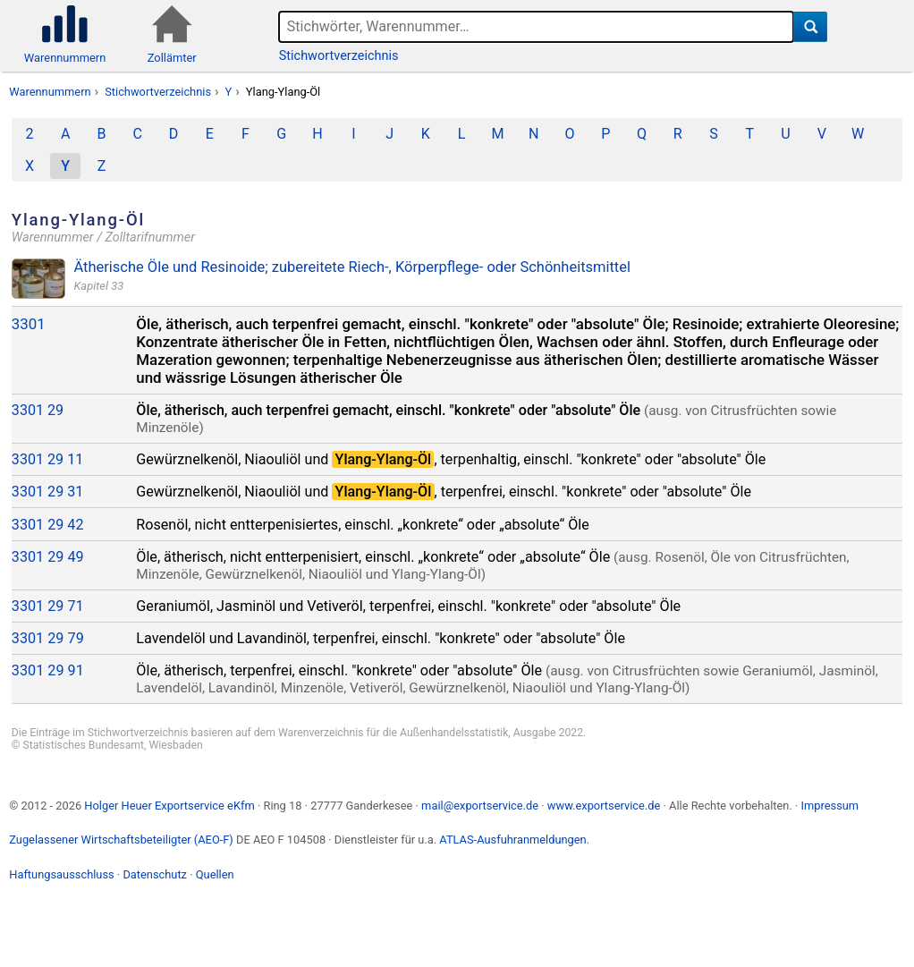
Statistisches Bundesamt (83, 745)
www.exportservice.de (604, 805)
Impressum (829, 805)
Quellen (215, 874)
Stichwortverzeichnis (339, 56)
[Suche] (810, 27)
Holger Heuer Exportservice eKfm (169, 805)
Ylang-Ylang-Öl (283, 91)
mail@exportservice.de (479, 805)
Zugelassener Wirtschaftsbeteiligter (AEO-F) (121, 839)
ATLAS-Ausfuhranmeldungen (512, 839)
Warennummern (49, 91)
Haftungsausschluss (61, 874)
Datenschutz (155, 874)
